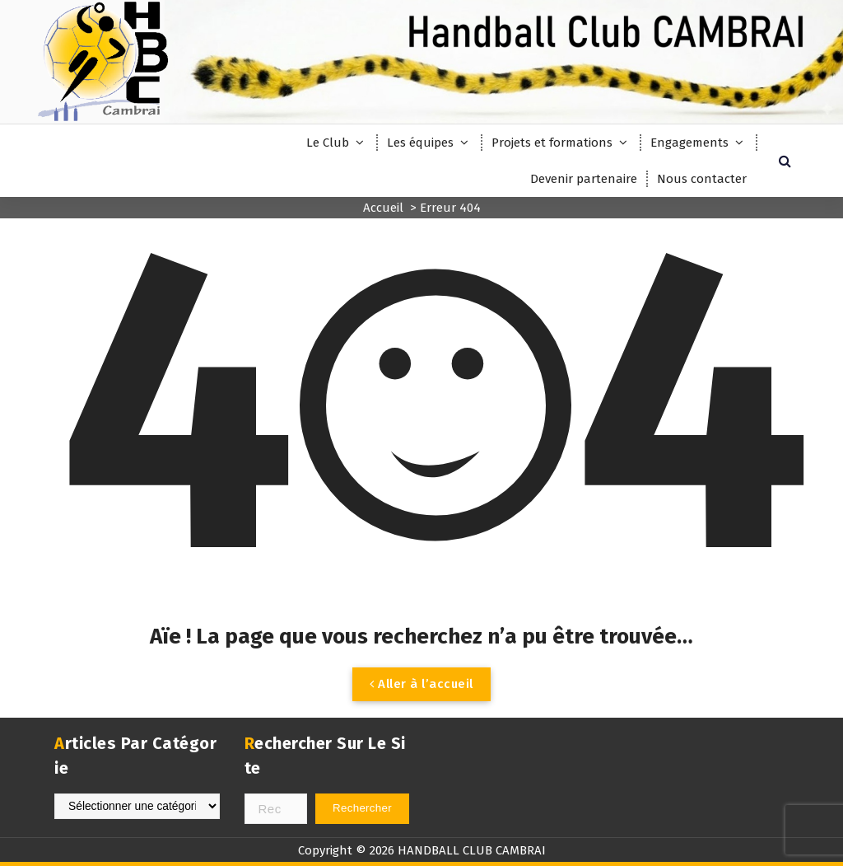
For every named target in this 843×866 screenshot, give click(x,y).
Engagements (689, 142)
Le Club (327, 142)
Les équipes (420, 142)
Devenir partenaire (583, 178)
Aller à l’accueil (421, 683)
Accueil (383, 207)
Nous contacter (702, 178)
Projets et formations (551, 142)
